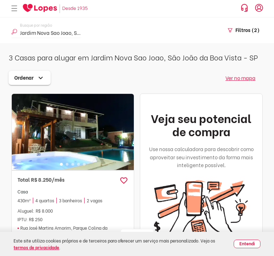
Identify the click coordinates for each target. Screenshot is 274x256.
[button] (124, 180)
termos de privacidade (36, 247)
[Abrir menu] (14, 8)
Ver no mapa (240, 77)
